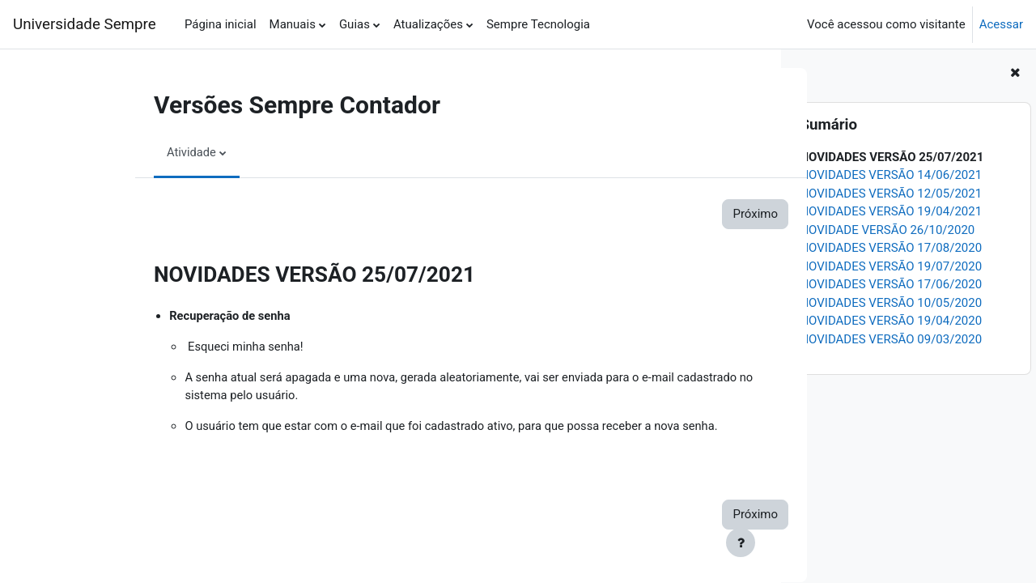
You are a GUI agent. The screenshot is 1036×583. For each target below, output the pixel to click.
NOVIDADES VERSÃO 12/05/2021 (891, 193)
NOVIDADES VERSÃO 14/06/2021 (891, 175)
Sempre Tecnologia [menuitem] (538, 24)
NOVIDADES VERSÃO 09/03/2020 (891, 339)
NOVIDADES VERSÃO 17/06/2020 (891, 284)
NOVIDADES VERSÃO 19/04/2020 (891, 320)
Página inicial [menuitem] (221, 24)
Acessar (1001, 24)
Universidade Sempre (84, 24)
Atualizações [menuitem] (428, 24)
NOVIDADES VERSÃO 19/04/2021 (891, 211)
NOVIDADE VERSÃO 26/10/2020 (887, 230)
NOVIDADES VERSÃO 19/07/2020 (891, 266)
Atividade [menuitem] (125, 152)
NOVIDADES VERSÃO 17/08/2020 (891, 247)
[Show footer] (740, 542)
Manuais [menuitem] (293, 24)
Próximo (688, 213)
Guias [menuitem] (354, 24)
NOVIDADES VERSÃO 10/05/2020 (891, 303)
